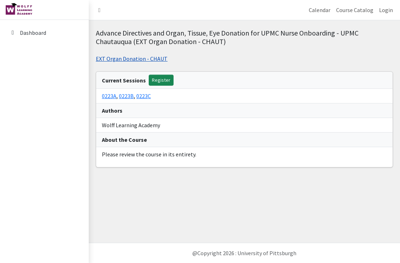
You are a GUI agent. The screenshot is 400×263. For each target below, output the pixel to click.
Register (161, 80)
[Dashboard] (44, 33)
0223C (143, 96)
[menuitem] (44, 33)
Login (386, 10)
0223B (126, 96)
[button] (99, 10)
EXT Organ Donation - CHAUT (132, 58)
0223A (109, 96)
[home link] (44, 10)
